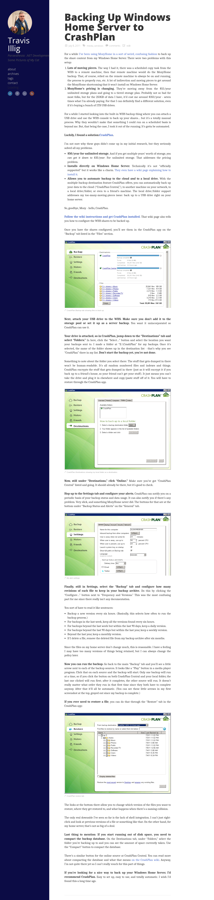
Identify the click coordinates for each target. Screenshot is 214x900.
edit (129, 45)
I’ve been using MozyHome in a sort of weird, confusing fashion (118, 54)
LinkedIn (23, 95)
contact (11, 85)
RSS (30, 95)
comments (115, 45)
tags (9, 80)
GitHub (15, 95)
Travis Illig (17, 42)
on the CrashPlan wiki (145, 859)
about (10, 71)
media (90, 45)
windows (99, 45)
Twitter (8, 95)
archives (11, 76)
